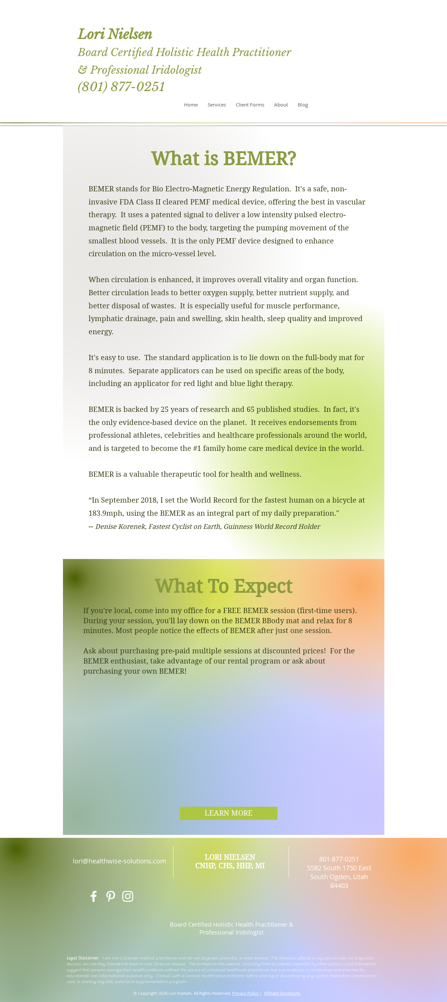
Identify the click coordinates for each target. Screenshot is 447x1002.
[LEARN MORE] (228, 813)
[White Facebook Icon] (93, 896)
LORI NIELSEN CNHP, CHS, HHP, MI (230, 861)
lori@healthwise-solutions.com (119, 861)
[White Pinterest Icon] (110, 896)
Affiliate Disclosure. (282, 993)
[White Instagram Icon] (127, 896)
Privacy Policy (246, 993)
